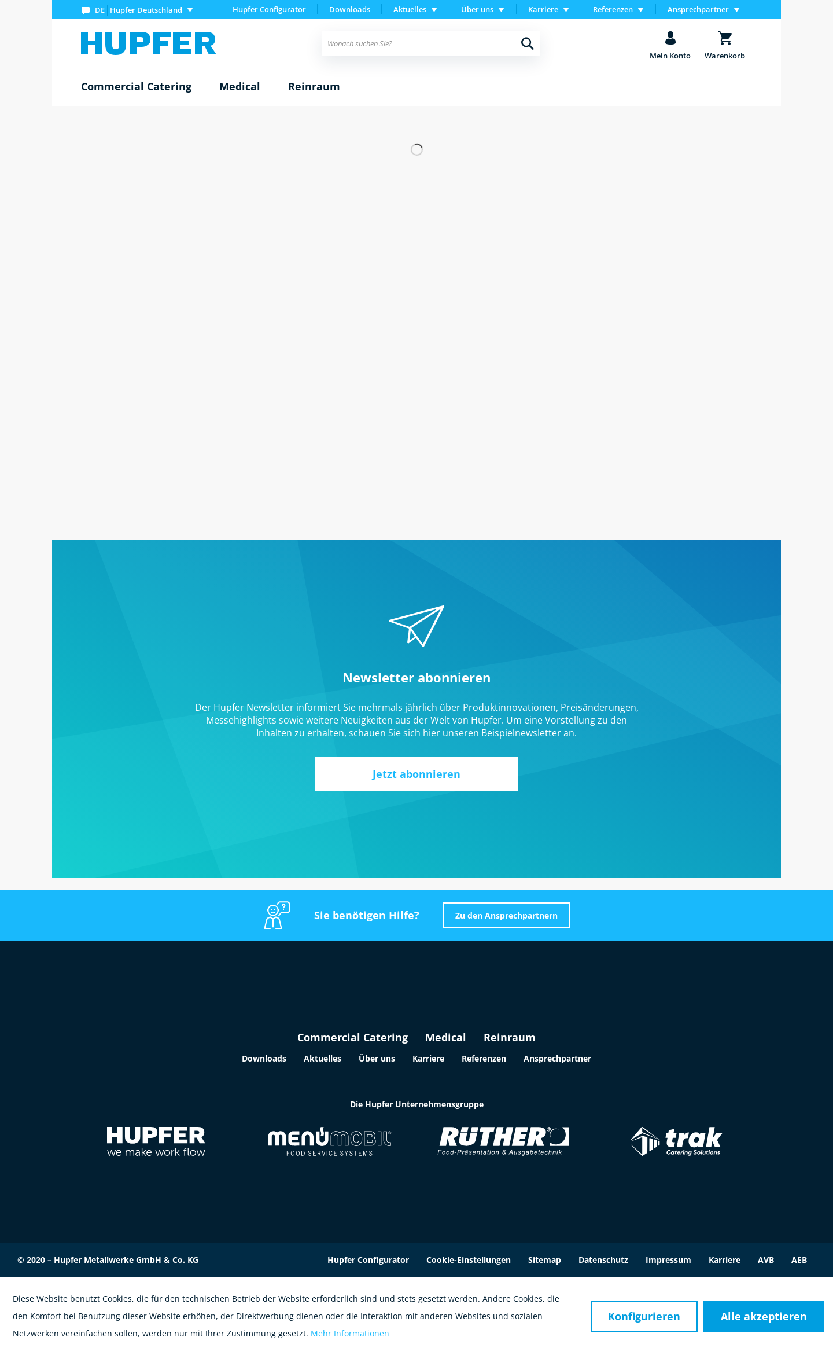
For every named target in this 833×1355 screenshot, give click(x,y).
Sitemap (544, 1259)
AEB (799, 1259)
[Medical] (239, 87)
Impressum (668, 1259)
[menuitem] (139, 9)
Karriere (428, 1058)
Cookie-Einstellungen (468, 1259)
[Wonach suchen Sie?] (431, 43)
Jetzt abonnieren (416, 774)
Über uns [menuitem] (477, 9)
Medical (445, 1037)
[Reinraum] (314, 87)
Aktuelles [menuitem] (409, 9)
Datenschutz (603, 1259)
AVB (766, 1259)
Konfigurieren (644, 1316)
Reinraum (510, 1037)
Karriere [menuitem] (543, 9)
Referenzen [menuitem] (613, 9)
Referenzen (484, 1058)
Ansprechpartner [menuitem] (698, 9)
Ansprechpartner (557, 1058)
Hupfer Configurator (269, 9)
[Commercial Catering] (136, 87)
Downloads (349, 9)
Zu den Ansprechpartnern (506, 915)
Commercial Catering (352, 1037)
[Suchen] (527, 43)
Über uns (377, 1058)
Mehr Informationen (350, 1333)
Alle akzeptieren (764, 1316)
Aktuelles (322, 1058)
